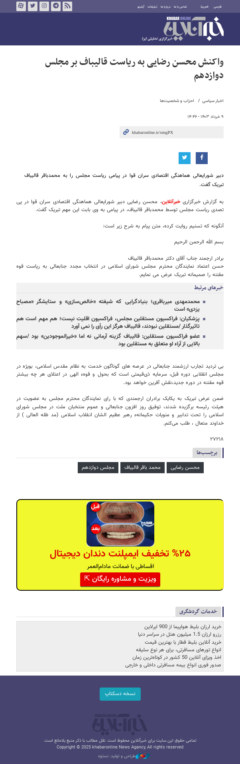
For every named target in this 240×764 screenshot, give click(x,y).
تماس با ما (180, 6)
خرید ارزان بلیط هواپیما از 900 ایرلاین (182, 627)
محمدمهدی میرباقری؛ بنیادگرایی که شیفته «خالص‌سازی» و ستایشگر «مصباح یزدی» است (108, 306)
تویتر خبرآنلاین (33, 6)
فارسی (218, 6)
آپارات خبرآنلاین (21, 6)
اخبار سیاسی (213, 101)
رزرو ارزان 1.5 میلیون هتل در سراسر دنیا (179, 635)
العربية (205, 6)
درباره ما (166, 6)
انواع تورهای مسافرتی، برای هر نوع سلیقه (178, 650)
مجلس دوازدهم (98, 468)
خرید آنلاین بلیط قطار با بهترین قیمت (183, 642)
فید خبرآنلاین (67, 6)
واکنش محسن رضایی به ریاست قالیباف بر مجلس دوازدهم (134, 69)
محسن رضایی (185, 468)
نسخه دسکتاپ (120, 694)
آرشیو (141, 6)
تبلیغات (152, 6)
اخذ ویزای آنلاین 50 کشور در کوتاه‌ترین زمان (176, 658)
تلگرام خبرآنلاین (56, 6)
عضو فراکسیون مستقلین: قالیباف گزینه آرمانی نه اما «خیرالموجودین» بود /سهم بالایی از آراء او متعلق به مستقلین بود (108, 340)
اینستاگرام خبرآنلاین (44, 6)
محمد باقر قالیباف (142, 468)
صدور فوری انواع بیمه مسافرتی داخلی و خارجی (173, 665)
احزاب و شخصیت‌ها (177, 101)
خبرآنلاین (183, 29)
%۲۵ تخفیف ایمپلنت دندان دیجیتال (120, 554)
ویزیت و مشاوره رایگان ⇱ (120, 579)
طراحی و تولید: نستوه (124, 756)
